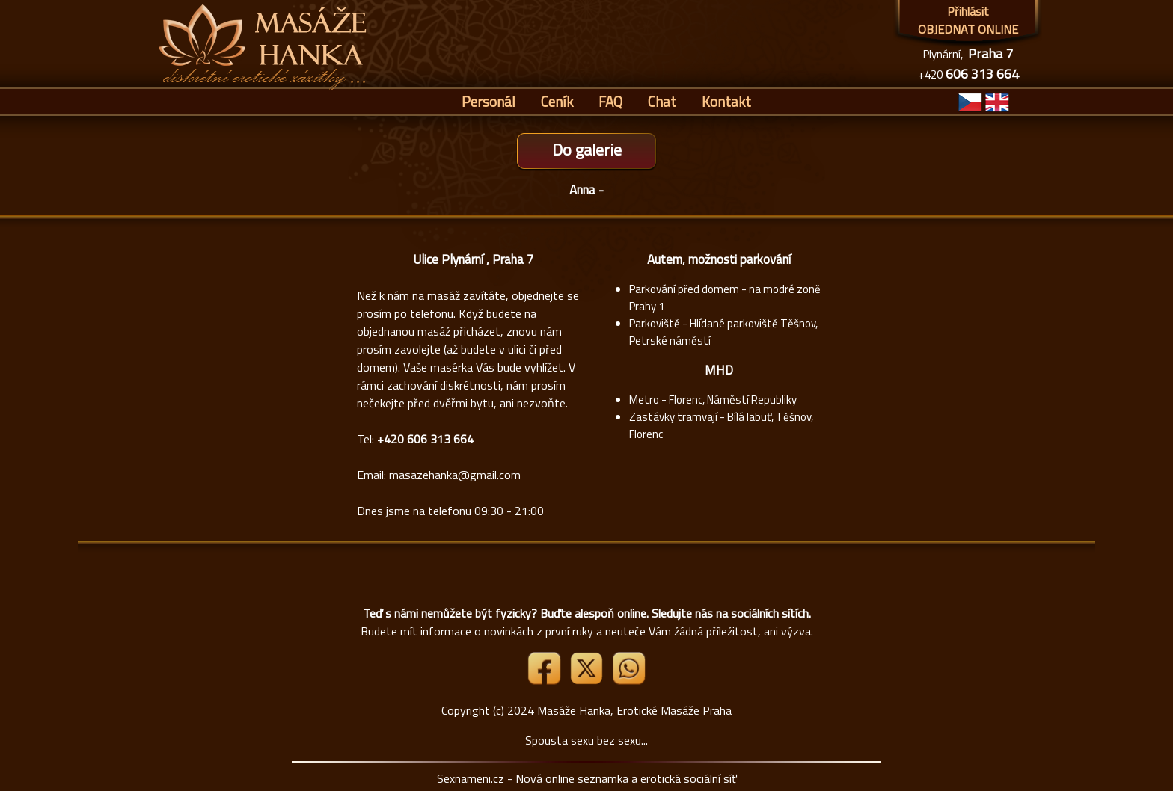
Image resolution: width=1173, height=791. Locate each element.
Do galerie (587, 149)
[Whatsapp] (628, 680)
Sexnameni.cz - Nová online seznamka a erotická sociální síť (587, 778)
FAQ (610, 101)
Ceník (557, 101)
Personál (488, 101)
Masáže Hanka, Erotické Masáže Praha (634, 710)
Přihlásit (968, 11)
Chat (662, 101)
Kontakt (726, 101)
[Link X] (588, 680)
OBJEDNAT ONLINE (968, 29)
